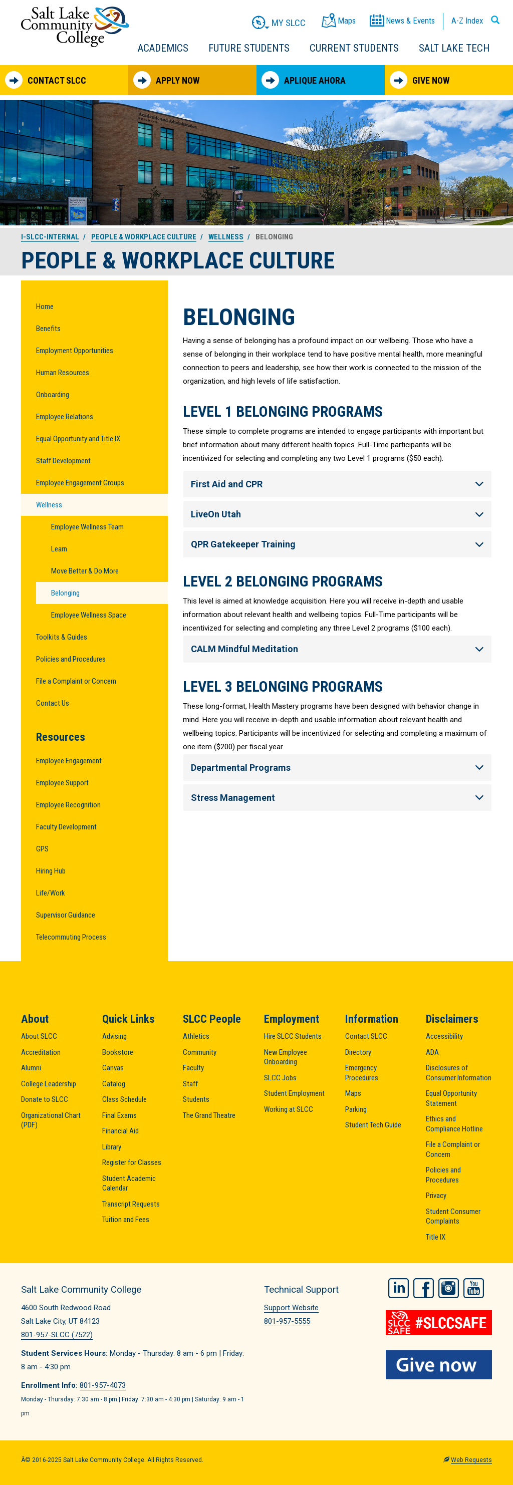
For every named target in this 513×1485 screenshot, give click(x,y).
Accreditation (41, 1052)
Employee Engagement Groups (80, 482)
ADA (432, 1052)
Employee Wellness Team (87, 526)
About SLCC (39, 1036)
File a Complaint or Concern (76, 681)
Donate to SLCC (44, 1099)
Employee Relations (64, 416)
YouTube (473, 1288)
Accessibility (444, 1036)
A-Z (467, 21)
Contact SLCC (45, 80)
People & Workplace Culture (143, 236)
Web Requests (471, 1459)
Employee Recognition (68, 804)
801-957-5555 (287, 1321)
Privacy (436, 1195)
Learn (59, 548)
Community (199, 1052)
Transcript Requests (131, 1204)
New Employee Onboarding (285, 1057)
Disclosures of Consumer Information (458, 1072)
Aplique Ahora (304, 80)
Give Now (419, 80)
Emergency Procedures (361, 1072)
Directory (358, 1052)
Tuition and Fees (125, 1219)
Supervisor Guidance (65, 915)
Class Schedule (124, 1099)
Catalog (113, 1083)
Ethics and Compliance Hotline (454, 1123)
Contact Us (52, 703)
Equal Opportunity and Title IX (78, 438)
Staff (190, 1083)
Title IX (435, 1237)
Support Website (291, 1307)
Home (45, 306)
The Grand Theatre (209, 1115)
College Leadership (48, 1083)
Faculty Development (66, 826)
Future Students (249, 48)
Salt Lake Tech (454, 48)
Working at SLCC (288, 1109)
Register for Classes (131, 1162)
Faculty (193, 1067)
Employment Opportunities (74, 350)
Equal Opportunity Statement (451, 1098)
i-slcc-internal (50, 236)
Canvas (113, 1067)
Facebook (423, 1288)
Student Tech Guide (373, 1124)
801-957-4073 (103, 1385)
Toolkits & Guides (61, 637)
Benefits (48, 328)
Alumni (31, 1067)
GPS (42, 848)
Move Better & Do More (85, 570)
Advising (114, 1036)
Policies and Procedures (71, 659)
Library (111, 1146)
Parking (356, 1109)
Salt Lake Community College (75, 27)
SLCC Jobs (280, 1077)
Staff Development (63, 460)
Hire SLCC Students (293, 1036)
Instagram (448, 1288)
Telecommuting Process (71, 937)
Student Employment (294, 1093)
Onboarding (52, 394)
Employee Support (62, 782)
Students (196, 1099)
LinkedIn (398, 1288)
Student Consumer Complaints (453, 1216)
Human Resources (62, 372)
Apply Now (166, 80)
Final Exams (119, 1115)
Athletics (196, 1036)
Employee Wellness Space (88, 615)
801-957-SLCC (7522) (57, 1334)
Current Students (354, 48)
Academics (163, 48)
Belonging (65, 593)
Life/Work (50, 893)
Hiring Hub (51, 870)
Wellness (225, 236)
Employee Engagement (69, 760)
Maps (353, 1093)
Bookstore (117, 1052)
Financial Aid (120, 1130)
